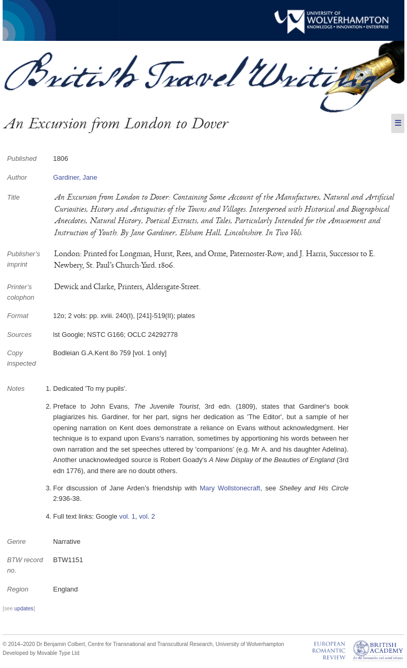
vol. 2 (147, 516)
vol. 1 (127, 516)
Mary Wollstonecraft (230, 488)
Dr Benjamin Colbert (61, 644)
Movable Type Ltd (58, 653)
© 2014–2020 (19, 644)
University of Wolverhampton (250, 644)
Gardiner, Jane (75, 177)
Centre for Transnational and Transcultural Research (150, 644)
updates (23, 608)
